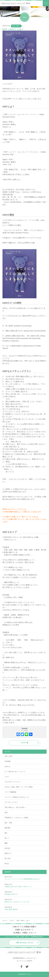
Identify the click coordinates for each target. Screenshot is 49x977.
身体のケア (8, 853)
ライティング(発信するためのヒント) (17, 797)
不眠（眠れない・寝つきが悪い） (15, 807)
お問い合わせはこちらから (24, 942)
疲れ (6, 833)
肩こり (7, 838)
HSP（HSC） (16, 26)
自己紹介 (7, 848)
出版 (6, 812)
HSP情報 (7, 761)
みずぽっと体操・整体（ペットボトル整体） (19, 787)
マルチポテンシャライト (13, 782)
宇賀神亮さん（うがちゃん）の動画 (16, 817)
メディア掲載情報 (10, 792)
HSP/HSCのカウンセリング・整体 (15, 89)
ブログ (7, 777)
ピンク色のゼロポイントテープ (15, 771)
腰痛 (6, 843)
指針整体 (7, 828)
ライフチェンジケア (11, 802)
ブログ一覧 (24, 742)
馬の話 (7, 863)
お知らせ (7, 766)
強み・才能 (8, 823)
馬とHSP (7, 858)
